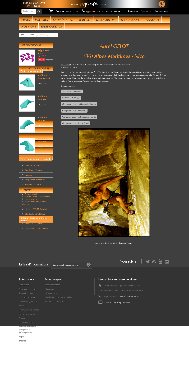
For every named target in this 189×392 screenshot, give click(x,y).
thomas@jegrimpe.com (120, 333)
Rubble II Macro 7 (42, 132)
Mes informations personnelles (58, 328)
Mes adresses (51, 324)
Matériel (84, 20)
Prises (25, 20)
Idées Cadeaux (51, 26)
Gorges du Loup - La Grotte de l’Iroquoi (79, 104)
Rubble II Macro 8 (42, 111)
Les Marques (130, 20)
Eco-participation (31, 216)
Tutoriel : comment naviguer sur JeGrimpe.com (27, 360)
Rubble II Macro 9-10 (44, 89)
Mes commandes (52, 316)
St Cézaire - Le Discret (72, 91)
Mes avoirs (49, 320)
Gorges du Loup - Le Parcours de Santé (79, 117)
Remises (28, 197)
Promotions (31, 45)
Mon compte (53, 310)
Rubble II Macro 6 (42, 153)
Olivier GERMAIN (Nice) (35, 259)
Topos (27, 232)
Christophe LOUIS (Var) (35, 254)
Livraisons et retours (33, 188)
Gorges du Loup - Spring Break (75, 123)
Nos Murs (28, 26)
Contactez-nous (161, 11)
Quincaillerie (106, 20)
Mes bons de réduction (55, 332)
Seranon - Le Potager (71, 97)
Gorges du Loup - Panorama (74, 110)
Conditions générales (33, 192)
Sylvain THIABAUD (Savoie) (37, 237)
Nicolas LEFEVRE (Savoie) (35, 250)
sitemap (22, 371)
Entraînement (63, 20)
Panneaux (152, 20)
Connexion (133, 11)
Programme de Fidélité (34, 202)
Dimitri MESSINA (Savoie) (36, 269)
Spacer (27, 212)
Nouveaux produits (36, 81)
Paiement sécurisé (32, 207)
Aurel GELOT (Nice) (33, 264)
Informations (32, 182)
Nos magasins (30, 221)
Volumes (41, 20)
